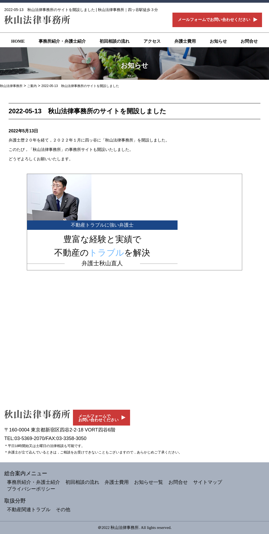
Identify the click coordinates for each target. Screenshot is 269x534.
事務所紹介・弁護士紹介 (62, 41)
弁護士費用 (185, 41)
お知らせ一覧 (148, 482)
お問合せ (249, 41)
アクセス (152, 41)
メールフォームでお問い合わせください (214, 19)
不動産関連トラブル (28, 509)
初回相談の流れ (115, 41)
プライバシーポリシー (31, 489)
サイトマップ (207, 482)
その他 (63, 509)
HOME (18, 41)
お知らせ (218, 41)
